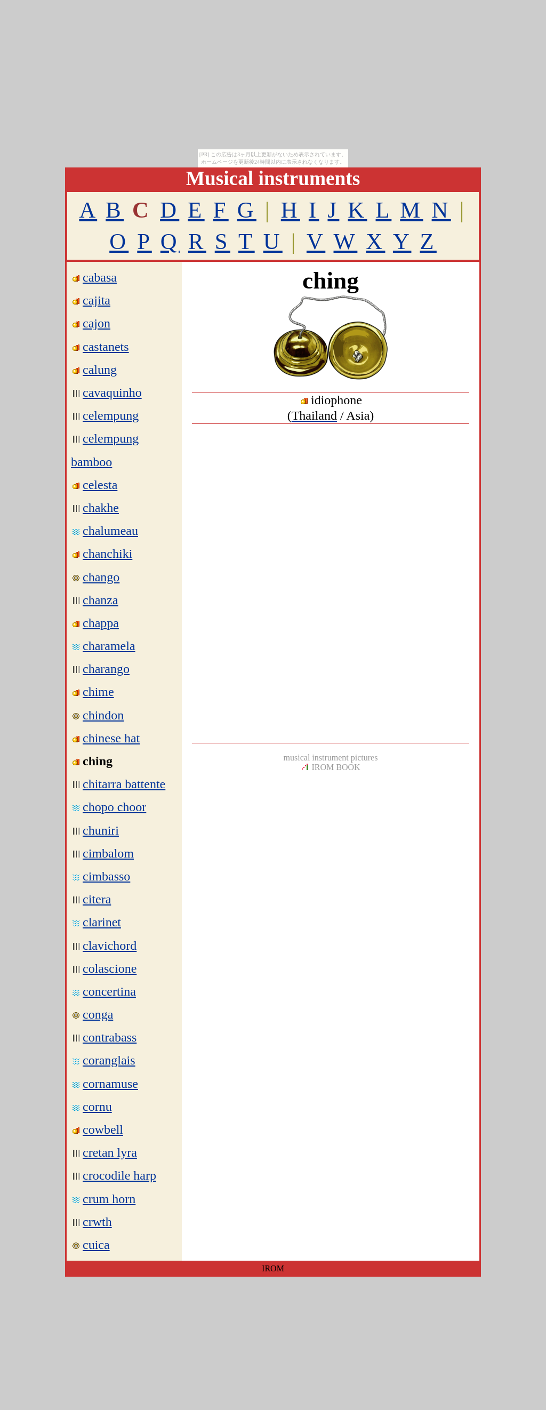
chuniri (101, 830)
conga (98, 1014)
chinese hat (111, 738)
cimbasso (106, 876)
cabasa (100, 277)
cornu (97, 1106)
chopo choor (114, 807)
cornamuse (110, 1084)
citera (97, 899)
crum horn (109, 1199)
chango (101, 577)
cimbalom (108, 853)
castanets (106, 347)
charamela (109, 646)
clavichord (109, 945)
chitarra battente (124, 784)
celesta (100, 485)
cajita (96, 300)
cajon (96, 323)
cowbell (103, 1129)
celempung (111, 415)
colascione (109, 968)
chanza (100, 600)
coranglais (109, 1060)
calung (100, 369)
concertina (109, 991)
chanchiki (107, 553)
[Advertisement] (330, 508)
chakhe (101, 508)
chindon (103, 715)
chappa (101, 623)
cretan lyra (110, 1152)
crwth (97, 1222)
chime (98, 692)
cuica (96, 1245)
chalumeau (110, 531)
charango (106, 669)
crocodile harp (119, 1175)
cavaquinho (112, 392)
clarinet (102, 922)
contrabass (109, 1037)
